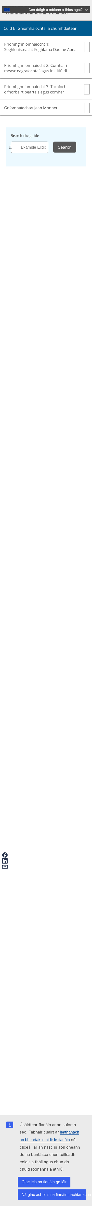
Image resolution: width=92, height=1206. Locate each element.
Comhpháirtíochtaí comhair (33, 721)
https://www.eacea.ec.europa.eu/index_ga (56, 655)
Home (16, 112)
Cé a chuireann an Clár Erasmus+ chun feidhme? (50, 730)
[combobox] (29, 147)
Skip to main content (18, 4)
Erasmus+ (14, 969)
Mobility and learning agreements (38, 933)
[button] (15, 855)
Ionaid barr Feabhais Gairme (34, 734)
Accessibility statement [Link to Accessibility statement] (30, 996)
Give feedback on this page (33, 913)
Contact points (23, 959)
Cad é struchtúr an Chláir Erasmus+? (41, 717)
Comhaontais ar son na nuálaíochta (39, 726)
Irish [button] (20, 64)
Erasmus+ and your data (31, 904)
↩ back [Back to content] (72, 642)
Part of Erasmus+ (15, 95)
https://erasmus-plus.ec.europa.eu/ (38, 642)
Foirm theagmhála (23, 779)
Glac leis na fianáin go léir (44, 1182)
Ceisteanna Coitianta (28, 908)
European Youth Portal (29, 938)
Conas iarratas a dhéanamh (33, 899)
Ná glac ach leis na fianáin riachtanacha (54, 1195)
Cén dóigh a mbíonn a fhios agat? (58, 10)
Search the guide (25, 136)
